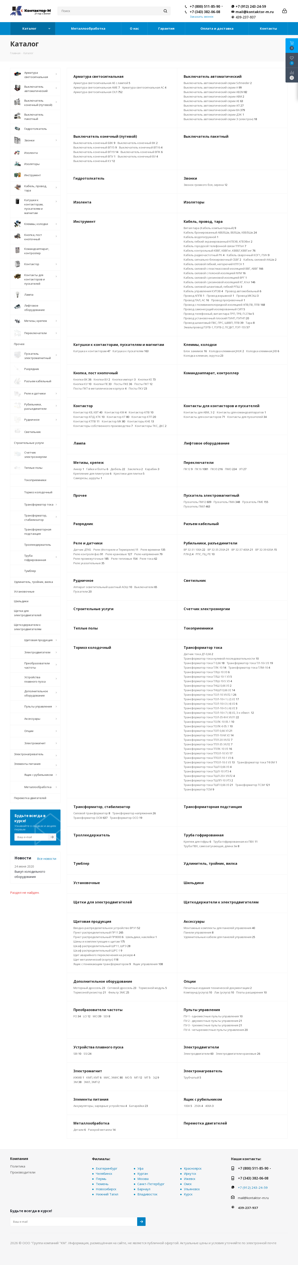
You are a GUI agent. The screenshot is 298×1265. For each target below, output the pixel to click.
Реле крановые (119, 554)
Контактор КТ (118, 417)
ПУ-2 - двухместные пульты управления (213, 1021)
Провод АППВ (194, 296)
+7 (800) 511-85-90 (205, 6)
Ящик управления (148, 964)
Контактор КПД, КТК (88, 417)
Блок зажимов (195, 351)
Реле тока (148, 559)
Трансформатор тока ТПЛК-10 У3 (208, 749)
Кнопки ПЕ (103, 384)
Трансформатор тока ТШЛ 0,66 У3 (207, 767)
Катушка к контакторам (91, 351)
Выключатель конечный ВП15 (95, 147)
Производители (22, 1172)
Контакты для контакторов (204, 417)
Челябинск (104, 1173)
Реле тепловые (124, 559)
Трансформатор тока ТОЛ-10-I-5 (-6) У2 (210, 708)
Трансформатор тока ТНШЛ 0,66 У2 (209, 690)
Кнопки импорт (124, 379)
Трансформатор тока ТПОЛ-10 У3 (208, 753)
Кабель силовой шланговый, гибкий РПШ (213, 287)
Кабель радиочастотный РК (204, 255)
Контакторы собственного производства (103, 426)
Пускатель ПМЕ (255, 502)
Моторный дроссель (89, 988)
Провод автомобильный (243, 291)
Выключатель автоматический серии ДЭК (214, 114)
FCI (77, 1016)
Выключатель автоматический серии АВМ (214, 96)
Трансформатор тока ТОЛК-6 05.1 (208, 726)
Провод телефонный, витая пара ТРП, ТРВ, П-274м (219, 314)
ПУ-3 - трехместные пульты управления (213, 1025)
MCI (97, 1016)
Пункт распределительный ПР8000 (98, 937)
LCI (86, 1016)
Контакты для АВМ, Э (199, 412)
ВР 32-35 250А (218, 550)
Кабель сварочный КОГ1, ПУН (248, 255)
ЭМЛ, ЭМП (92, 1082)
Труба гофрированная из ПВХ (235, 841)
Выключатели (145, 587)
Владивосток (147, 1194)
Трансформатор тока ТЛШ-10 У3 (207, 672)
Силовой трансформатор (91, 813)
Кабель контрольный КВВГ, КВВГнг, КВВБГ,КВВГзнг (219, 250)
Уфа (140, 1168)
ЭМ (77, 1082)
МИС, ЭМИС (113, 1077)
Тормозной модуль (153, 988)
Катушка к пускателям (131, 351)
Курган (142, 1173)
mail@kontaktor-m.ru (255, 11)
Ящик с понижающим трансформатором (102, 964)
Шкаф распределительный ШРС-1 (97, 950)
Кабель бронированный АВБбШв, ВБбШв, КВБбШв (220, 232)
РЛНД (188, 554)
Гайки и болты (97, 469)
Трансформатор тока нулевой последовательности (221, 658)
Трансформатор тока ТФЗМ (257, 762)
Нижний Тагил (107, 1194)
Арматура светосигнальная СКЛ (98, 92)
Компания (19, 1158)
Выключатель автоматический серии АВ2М (215, 92)
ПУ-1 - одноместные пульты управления (213, 1016)
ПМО (231, 469)
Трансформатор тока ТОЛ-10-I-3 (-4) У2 (210, 704)
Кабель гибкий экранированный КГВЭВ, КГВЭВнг (218, 241)
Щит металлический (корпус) (95, 959)
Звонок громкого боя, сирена (205, 185)
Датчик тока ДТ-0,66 (198, 654)
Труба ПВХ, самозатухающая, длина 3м (211, 846)
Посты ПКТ (143, 384)
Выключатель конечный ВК (138, 143)
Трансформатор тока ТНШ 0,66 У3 (207, 686)
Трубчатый (192, 1077)
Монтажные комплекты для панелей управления (219, 928)
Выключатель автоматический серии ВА (214, 110)
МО (128, 1077)
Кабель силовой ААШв (260, 259)
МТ (147, 1077)
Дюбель (117, 469)
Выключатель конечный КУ (94, 161)
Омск (188, 1184)
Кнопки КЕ (147, 379)
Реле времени (153, 550)
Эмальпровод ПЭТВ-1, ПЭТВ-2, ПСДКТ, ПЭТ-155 (217, 327)
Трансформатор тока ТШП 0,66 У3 (208, 785)
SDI (107, 1016)
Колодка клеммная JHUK (226, 351)
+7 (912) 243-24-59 (251, 6)
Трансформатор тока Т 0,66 (204, 663)
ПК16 (201, 469)
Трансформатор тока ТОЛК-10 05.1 (209, 722)
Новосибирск (106, 1189)
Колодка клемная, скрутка (203, 356)
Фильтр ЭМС (118, 992)
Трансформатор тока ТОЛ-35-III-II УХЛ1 (211, 717)
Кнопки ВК (82, 379)
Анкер (78, 469)
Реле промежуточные (91, 559)
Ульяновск (192, 1189)
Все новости (46, 858)
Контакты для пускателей (247, 417)
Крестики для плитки (129, 473)
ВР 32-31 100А (194, 550)
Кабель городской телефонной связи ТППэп (215, 246)
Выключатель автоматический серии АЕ (213, 101)
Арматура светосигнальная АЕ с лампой (101, 83)
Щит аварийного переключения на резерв (104, 955)
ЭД (156, 1077)
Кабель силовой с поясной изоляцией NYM (214, 273)
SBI (77, 1054)
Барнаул (143, 1189)
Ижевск (189, 1178)
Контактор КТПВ (86, 421)
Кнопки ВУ (102, 379)
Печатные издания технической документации (218, 988)
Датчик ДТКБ (82, 550)
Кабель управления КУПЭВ (203, 291)
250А (198, 1106)
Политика (17, 1166)
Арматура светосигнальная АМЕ (96, 87)
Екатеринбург (106, 1168)
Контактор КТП (144, 417)
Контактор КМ (115, 412)
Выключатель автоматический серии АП (214, 105)
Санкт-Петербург (151, 1184)
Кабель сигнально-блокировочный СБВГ (212, 259)
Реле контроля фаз (88, 554)
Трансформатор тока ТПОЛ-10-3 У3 (209, 762)
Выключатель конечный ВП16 (140, 147)
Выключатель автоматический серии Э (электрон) (220, 119)
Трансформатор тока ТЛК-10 (205, 667)
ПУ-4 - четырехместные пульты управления (216, 1030)
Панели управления (198, 932)
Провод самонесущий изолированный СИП (214, 309)
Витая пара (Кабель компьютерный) (210, 228)
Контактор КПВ (141, 412)
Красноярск (193, 1168)
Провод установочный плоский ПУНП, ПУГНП (216, 318)
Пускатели (82, 591)
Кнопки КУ (82, 384)
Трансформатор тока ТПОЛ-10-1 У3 (208, 758)
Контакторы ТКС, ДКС (150, 426)
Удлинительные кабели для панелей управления (219, 937)
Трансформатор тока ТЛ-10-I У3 (250, 663)
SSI (87, 1054)
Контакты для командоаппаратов (241, 412)
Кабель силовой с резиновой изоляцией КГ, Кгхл (219, 282)
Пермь (101, 1178)
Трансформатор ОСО (126, 818)
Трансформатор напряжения (134, 813)
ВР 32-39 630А (266, 550)
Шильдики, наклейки (141, 937)
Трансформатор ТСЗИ (252, 785)
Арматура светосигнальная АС (144, 87)
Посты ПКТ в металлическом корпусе (99, 388)
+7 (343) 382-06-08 (205, 11)
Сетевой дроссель (121, 988)
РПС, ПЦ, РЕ (205, 554)
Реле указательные (88, 563)
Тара (250, 323)
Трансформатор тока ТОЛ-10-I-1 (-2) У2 (211, 699)
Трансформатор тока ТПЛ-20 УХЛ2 (208, 740)
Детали (79, 1130)
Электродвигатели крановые (238, 1054)
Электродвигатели (198, 1054)
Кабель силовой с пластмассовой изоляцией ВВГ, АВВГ (223, 268)
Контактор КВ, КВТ (87, 412)
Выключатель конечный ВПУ (94, 156)
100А (188, 1106)
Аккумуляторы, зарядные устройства (100, 1106)
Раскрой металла (101, 1130)
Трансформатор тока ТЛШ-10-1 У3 (208, 676)
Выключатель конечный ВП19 (95, 152)
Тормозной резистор (89, 992)
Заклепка (135, 469)
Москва (143, 1178)
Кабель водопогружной (201, 237)
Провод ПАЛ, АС (196, 300)
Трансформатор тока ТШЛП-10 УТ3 (208, 780)
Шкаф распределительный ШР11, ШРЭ (101, 946)
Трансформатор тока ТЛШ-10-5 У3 (208, 681)
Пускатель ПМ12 (197, 502)
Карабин (152, 469)
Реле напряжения (148, 554)
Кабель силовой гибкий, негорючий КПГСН (214, 264)
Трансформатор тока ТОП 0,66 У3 (208, 731)
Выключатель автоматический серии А (213, 87)
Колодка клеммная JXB (262, 351)
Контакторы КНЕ (140, 421)
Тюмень (102, 1184)
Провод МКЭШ (247, 296)
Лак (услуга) (224, 992)
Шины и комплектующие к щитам (99, 941)
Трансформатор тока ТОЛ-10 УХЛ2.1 (210, 695)
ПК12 (188, 469)
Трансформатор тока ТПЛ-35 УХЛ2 (208, 744)
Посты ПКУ (138, 388)
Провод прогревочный (228, 300)
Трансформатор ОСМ (90, 818)
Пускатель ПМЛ (197, 506)
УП (242, 469)
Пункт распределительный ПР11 (98, 932)
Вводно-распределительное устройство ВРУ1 (106, 928)
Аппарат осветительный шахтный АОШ (102, 587)
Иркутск (190, 1173)
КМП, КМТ (93, 1077)
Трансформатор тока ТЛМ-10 (249, 667)
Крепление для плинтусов (92, 473)
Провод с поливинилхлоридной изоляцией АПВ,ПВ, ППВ (224, 305)
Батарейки (138, 1106)
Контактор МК (113, 421)
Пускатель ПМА (227, 502)
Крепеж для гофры (197, 841)
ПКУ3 (217, 469)
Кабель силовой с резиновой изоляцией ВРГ (215, 278)
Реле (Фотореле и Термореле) (115, 550)
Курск (188, 1194)
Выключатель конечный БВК (94, 143)
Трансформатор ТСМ (199, 789)
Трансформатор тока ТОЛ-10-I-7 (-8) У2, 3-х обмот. (219, 713)
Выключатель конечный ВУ (138, 156)
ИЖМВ (78, 1077)
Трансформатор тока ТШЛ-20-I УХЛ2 (209, 776)
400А (209, 1106)
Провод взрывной (220, 296)
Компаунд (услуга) (198, 992)
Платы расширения (251, 992)
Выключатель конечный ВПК (142, 152)
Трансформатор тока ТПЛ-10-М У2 (208, 735)
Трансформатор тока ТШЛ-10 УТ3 (207, 771)
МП (138, 1077)
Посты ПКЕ (123, 384)
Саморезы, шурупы (87, 478)
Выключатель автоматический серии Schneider (218, 83)
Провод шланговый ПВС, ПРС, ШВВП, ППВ (213, 323)
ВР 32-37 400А (242, 550)
